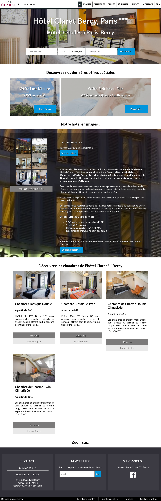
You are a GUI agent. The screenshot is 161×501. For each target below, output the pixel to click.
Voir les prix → (69, 153)
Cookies (129, 498)
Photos (136, 4)
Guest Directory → (71, 249)
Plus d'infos (45, 109)
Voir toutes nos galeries (31, 188)
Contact (148, 4)
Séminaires (124, 4)
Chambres (99, 4)
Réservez (34, 335)
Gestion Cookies (148, 498)
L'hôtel (87, 4)
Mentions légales (86, 498)
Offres (111, 4)
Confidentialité (110, 498)
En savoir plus (34, 341)
